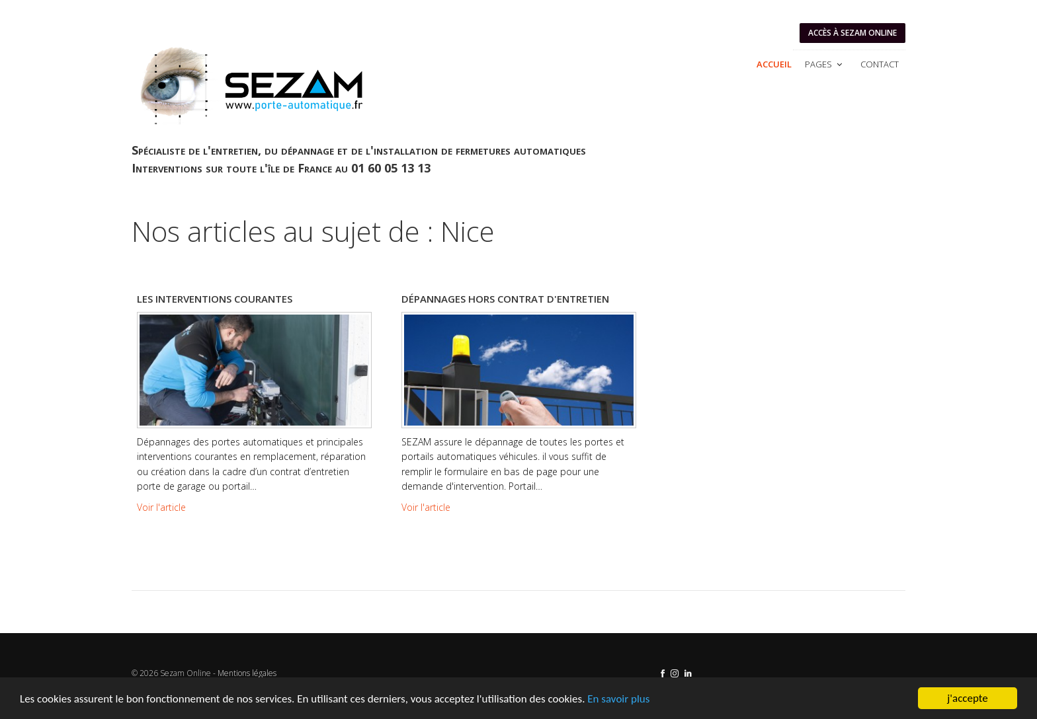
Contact (879, 64)
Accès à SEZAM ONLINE (852, 32)
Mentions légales (247, 673)
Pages (825, 64)
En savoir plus (618, 699)
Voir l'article (161, 507)
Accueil (774, 64)
